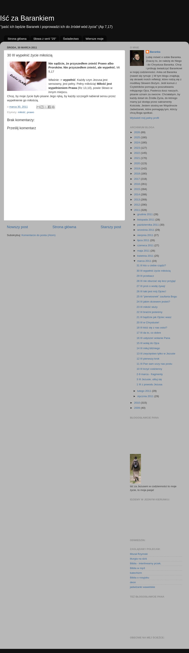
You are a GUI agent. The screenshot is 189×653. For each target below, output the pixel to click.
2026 (137, 132)
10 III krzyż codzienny (149, 368)
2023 (137, 147)
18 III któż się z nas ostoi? (152, 327)
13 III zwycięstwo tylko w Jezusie (156, 353)
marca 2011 (144, 260)
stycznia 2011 (145, 396)
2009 (137, 407)
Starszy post (111, 227)
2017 (137, 178)
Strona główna (17, 38)
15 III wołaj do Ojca (148, 343)
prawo (30, 112)
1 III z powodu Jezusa (149, 384)
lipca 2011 (143, 240)
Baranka (155, 51)
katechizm (136, 572)
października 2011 (148, 224)
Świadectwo (71, 38)
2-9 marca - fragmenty (150, 374)
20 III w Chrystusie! (148, 322)
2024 (137, 142)
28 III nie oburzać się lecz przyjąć (156, 280)
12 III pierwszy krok (148, 358)
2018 (137, 173)
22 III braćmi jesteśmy (149, 312)
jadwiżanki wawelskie (142, 587)
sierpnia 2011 (145, 235)
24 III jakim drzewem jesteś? (153, 301)
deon (133, 582)
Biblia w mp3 (137, 568)
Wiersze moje (95, 38)
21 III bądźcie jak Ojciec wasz (154, 317)
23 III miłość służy (147, 306)
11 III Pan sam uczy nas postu (154, 363)
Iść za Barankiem (27, 18)
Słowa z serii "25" (44, 38)
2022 (137, 152)
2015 (137, 189)
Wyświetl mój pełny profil (144, 117)
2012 (137, 204)
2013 (137, 199)
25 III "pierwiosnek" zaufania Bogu (157, 296)
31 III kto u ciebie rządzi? (151, 265)
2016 (137, 184)
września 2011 (146, 229)
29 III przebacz (145, 275)
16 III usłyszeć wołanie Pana (153, 338)
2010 (137, 402)
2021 (137, 158)
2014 (137, 194)
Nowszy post (17, 227)
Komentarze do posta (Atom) (38, 235)
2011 (137, 209)
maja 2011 (143, 250)
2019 (137, 168)
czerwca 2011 (145, 245)
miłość (21, 112)
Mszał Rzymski (139, 553)
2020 (137, 163)
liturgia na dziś (138, 558)
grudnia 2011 (145, 214)
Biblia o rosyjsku (139, 577)
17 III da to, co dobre (149, 332)
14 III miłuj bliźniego (148, 348)
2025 (137, 137)
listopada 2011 (146, 219)
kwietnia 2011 (145, 255)
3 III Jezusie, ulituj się (149, 379)
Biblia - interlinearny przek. (145, 563)
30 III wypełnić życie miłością (154, 270)
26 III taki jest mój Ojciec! (151, 291)
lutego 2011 (144, 390)
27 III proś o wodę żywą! (151, 286)
